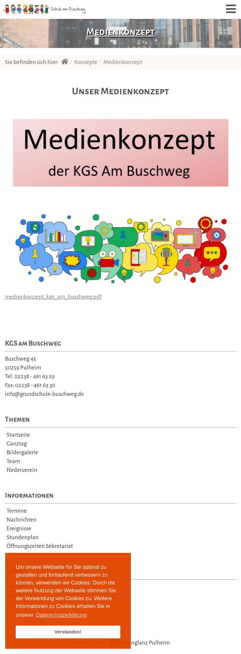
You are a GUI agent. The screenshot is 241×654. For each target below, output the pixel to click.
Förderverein (22, 470)
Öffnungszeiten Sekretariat (40, 546)
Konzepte (85, 62)
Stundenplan (23, 537)
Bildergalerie (22, 452)
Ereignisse (19, 528)
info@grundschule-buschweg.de (44, 394)
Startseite (18, 435)
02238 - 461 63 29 (34, 376)
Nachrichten (22, 520)
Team (13, 461)
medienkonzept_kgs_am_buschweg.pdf (53, 297)
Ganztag (17, 444)
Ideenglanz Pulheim (139, 643)
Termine (17, 511)
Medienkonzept (122, 62)
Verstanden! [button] (68, 631)
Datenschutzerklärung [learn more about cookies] (61, 615)
